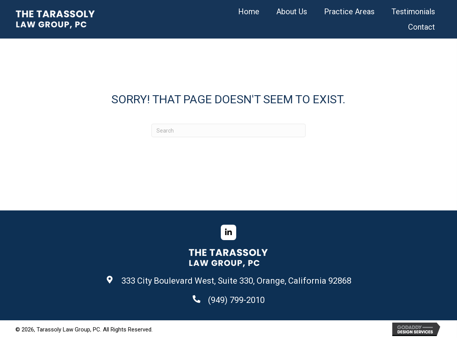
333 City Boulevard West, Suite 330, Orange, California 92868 (236, 281)
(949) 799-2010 (236, 300)
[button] (228, 232)
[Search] (228, 130)
